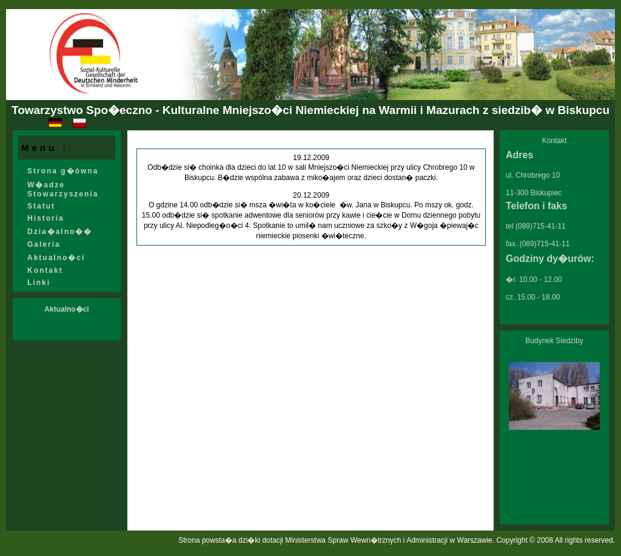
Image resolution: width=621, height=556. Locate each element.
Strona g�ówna (62, 171)
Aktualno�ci (56, 257)
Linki (38, 282)
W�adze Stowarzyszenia (62, 189)
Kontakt (45, 270)
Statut (41, 206)
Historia (45, 218)
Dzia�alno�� (59, 231)
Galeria (44, 244)
